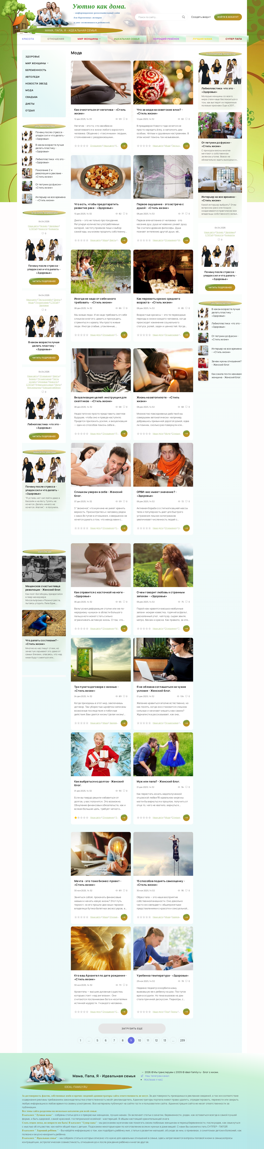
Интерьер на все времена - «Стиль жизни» (219, 198)
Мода (29, 90)
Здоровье (32, 56)
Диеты (30, 103)
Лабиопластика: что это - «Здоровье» (43, 426)
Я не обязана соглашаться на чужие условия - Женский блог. (161, 688)
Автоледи (32, 76)
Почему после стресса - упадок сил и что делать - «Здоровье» (44, 269)
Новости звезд (36, 83)
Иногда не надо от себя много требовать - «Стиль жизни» (95, 300)
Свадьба (31, 97)
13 (164, 1040)
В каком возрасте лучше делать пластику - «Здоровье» (44, 345)
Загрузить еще (132, 1028)
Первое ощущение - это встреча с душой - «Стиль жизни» (160, 206)
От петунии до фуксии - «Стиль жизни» (217, 144)
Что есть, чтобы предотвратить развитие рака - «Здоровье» (96, 206)
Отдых (30, 110)
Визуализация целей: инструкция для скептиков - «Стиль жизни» (100, 399)
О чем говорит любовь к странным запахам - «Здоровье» (161, 594)
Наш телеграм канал (155, 1075)
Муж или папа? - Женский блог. (158, 781)
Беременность (35, 70)
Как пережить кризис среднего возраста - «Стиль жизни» (158, 300)
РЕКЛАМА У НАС (153, 1079)
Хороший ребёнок (166, 38)
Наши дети (109, 145)
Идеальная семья (127, 38)
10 (139, 1040)
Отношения (55, 38)
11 (148, 1040)
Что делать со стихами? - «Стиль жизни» (41, 642)
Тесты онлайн (179, 145)
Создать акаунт (201, 17)
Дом (167, 1011)
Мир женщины (88, 38)
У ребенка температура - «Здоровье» (163, 975)
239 (182, 1040)
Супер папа (234, 38)
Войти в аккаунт (228, 16)
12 (156, 1040)
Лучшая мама (202, 38)
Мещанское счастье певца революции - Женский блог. (43, 587)
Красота (28, 38)
